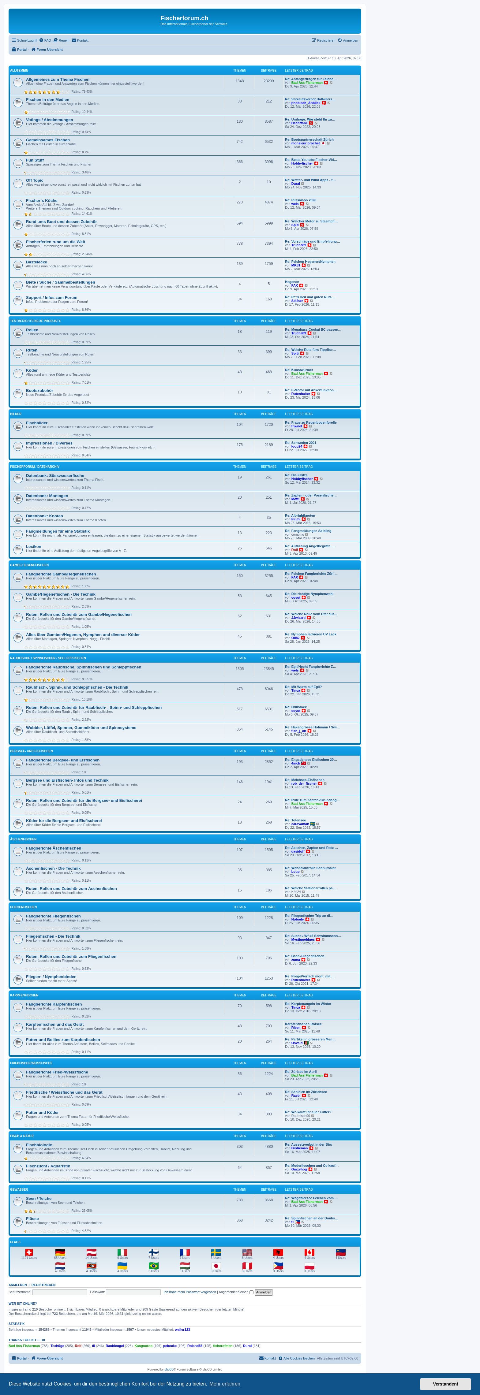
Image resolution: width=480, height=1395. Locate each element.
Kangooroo (143, 1346)
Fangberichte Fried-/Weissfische (57, 1072)
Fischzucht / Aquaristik (48, 1166)
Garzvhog (299, 1169)
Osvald (297, 1043)
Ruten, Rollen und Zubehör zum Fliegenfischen (71, 956)
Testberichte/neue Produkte (35, 321)
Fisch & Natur (22, 1136)
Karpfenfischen (24, 995)
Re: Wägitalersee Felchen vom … (311, 1198)
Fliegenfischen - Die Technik (53, 936)
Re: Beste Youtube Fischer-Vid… (311, 160)
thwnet (296, 426)
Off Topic (34, 180)
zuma (295, 960)
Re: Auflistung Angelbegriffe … (310, 546)
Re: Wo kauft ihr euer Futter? (308, 1112)
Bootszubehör (39, 390)
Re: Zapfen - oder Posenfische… (311, 495)
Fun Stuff (35, 160)
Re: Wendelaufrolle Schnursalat (310, 868)
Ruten (31, 350)
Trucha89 (298, 245)
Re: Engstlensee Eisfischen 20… (311, 759)
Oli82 (295, 638)
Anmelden (18, 1285)
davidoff (298, 851)
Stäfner (297, 301)
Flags (15, 1242)
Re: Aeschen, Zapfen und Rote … (311, 848)
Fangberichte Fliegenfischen (53, 916)
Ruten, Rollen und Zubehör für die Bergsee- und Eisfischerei (84, 800)
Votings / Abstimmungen (49, 119)
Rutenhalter (300, 394)
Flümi (295, 519)
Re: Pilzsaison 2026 (300, 200)
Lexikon (33, 546)
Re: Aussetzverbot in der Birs (308, 1144)
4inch (295, 763)
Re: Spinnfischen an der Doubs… (311, 1218)
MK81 (295, 265)
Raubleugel (115, 1346)
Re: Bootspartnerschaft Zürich (309, 139)
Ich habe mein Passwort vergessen (190, 1292)
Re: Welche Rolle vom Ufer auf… (311, 614)
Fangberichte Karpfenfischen (54, 1004)
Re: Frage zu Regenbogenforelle (311, 422)
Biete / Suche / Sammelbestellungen (60, 282)
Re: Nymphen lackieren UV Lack (310, 634)
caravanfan (300, 824)
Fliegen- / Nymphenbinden (51, 976)
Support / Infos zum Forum (51, 297)
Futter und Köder (42, 1112)
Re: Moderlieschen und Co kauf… (312, 1165)
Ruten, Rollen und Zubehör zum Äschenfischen (71, 888)
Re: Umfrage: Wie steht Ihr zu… (310, 119)
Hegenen (292, 282)
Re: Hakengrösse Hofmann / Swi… (312, 727)
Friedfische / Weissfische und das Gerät (64, 1092)
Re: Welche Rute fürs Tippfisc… (310, 350)
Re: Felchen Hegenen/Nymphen (310, 261)
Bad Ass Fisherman (307, 82)
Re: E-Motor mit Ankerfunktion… (311, 390)
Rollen (32, 330)
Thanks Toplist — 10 (27, 1340)
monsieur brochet (305, 143)
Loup (295, 871)
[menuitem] (45, 40)
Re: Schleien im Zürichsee (306, 1092)
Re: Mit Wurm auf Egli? (303, 687)
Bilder (15, 414)
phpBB (169, 1369)
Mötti (295, 499)
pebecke (170, 1346)
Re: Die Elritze (296, 475)
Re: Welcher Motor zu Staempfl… (311, 221)
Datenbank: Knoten (44, 516)
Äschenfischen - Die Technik (53, 868)
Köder (32, 370)
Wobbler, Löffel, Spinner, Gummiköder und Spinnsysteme (81, 727)
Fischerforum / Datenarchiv (34, 466)
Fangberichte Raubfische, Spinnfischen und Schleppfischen (83, 667)
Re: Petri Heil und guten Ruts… (310, 297)
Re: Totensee (295, 820)
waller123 (182, 1329)
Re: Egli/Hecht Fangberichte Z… (310, 666)
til (292, 1222)
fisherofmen (222, 1346)
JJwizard (298, 617)
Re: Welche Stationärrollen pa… (310, 888)
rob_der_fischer (304, 783)
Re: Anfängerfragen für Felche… (311, 79)
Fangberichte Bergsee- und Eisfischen (62, 760)
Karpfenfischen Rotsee (303, 1024)
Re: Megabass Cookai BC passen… (313, 329)
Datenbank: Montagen (47, 495)
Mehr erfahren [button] (224, 1383)
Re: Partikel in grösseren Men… (310, 1039)
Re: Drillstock (296, 707)
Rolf (294, 550)
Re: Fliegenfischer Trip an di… (309, 915)
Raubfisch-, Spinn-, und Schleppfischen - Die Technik (77, 687)
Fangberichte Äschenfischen (53, 848)
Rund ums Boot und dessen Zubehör (61, 221)
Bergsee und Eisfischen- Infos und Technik (67, 780)
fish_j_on (298, 731)
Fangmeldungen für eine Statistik (58, 531)
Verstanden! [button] (445, 1384)
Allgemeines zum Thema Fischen (57, 79)
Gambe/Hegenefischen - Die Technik (61, 594)
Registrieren (44, 1285)
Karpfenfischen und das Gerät (55, 1024)
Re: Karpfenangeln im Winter (308, 1004)
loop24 (296, 446)
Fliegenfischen (23, 907)
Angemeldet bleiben (236, 1292)
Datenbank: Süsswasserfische (55, 475)
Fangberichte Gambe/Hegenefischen (61, 574)
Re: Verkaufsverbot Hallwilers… (310, 99)
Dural (295, 183)
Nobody (297, 919)
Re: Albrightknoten (300, 515)
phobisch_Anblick (306, 103)
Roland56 (195, 1346)
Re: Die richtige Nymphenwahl (309, 594)
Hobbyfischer (302, 163)
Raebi (296, 1095)
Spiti (295, 225)
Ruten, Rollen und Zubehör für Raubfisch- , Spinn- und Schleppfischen (94, 707)
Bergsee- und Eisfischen (31, 751)
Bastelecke (36, 262)
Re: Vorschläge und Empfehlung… (312, 241)
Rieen (296, 1027)
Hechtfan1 (299, 123)
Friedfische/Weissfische (31, 1063)
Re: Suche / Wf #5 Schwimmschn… (313, 936)
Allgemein (19, 70)
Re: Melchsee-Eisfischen (304, 780)
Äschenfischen (23, 839)
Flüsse (32, 1218)
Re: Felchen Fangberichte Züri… (311, 573)
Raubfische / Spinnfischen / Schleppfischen (48, 658)
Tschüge (57, 1346)
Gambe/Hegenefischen (29, 565)
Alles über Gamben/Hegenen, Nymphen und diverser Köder (83, 634)
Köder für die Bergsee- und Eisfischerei (64, 820)
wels (295, 204)
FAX (294, 285)
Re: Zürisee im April (301, 1071)
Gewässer (19, 1189)
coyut (295, 597)
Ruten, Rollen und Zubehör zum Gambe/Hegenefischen (79, 614)
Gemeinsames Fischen (48, 140)
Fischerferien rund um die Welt (55, 242)
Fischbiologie (39, 1145)
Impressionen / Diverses (49, 443)
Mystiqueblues (303, 939)
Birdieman (299, 1148)
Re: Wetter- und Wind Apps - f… (310, 180)
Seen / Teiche (38, 1198)
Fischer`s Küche (42, 200)
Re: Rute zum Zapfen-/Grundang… (312, 800)
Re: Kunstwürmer (299, 370)
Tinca (295, 690)
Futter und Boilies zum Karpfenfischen (63, 1039)
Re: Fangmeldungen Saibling (308, 531)
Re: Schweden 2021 (301, 443)
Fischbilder (36, 423)
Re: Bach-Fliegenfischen (304, 956)
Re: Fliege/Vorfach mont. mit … (310, 976)
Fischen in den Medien (47, 99)
